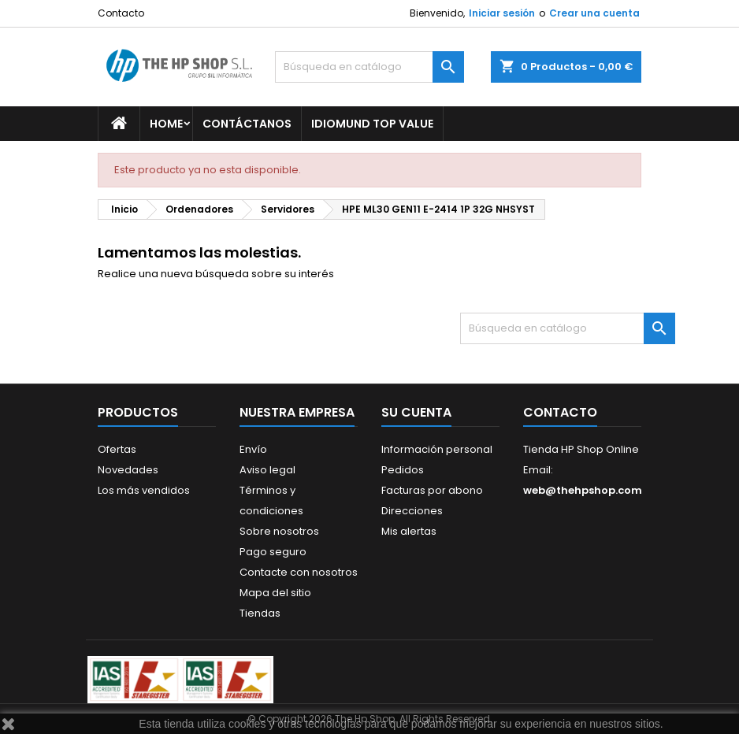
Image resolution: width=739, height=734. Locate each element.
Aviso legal (267, 469)
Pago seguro (273, 551)
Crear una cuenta (594, 13)
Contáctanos (247, 124)
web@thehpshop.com (582, 490)
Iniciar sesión (502, 13)
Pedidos (402, 469)
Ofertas (117, 449)
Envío (253, 449)
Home (166, 124)
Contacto (121, 13)
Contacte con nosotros (299, 572)
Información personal (436, 449)
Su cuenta (416, 412)
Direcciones (412, 510)
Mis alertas (408, 531)
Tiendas (260, 613)
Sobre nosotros (279, 531)
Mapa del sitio (275, 592)
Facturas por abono (432, 490)
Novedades (128, 469)
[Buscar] (369, 67)
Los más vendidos (144, 490)
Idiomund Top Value (372, 124)
